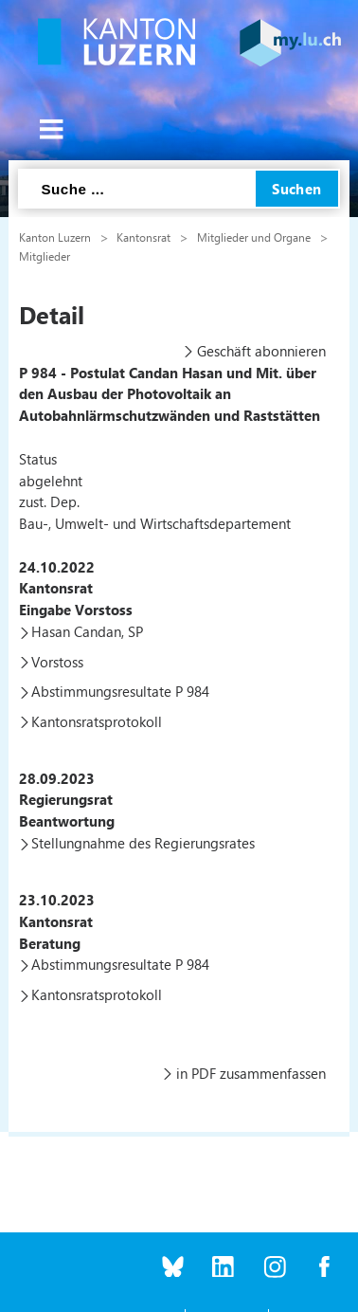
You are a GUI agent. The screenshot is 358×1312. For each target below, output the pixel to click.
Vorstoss (57, 661)
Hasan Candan (76, 631)
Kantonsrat (143, 237)
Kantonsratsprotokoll (96, 721)
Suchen (297, 188)
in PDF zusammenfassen (251, 1073)
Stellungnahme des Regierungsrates (143, 842)
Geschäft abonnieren (261, 350)
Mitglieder (44, 256)
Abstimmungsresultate (101, 691)
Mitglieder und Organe (254, 237)
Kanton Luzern (55, 237)
